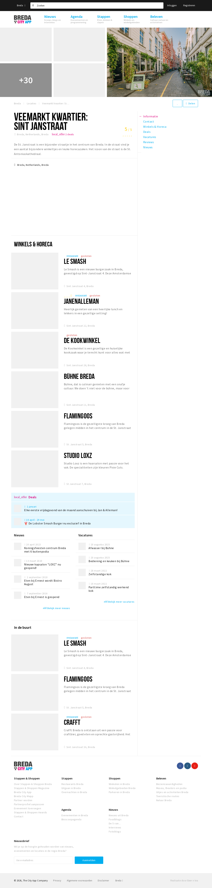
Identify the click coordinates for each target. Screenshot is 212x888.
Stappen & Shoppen (27, 778)
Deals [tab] (147, 132)
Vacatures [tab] (149, 137)
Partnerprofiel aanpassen (29, 804)
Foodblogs (115, 819)
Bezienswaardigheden (169, 784)
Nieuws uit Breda (119, 815)
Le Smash (75, 261)
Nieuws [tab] (148, 147)
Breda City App (23, 792)
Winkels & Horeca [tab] (155, 126)
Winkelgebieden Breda (122, 788)
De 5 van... (115, 823)
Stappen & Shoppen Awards (30, 812)
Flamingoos (78, 416)
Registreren (189, 5)
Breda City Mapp (23, 796)
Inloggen (172, 5)
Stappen (67, 778)
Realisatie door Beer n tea (184, 880)
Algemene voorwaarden (79, 880)
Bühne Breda (79, 376)
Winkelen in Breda (119, 784)
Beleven (161, 778)
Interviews (115, 827)
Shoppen (114, 778)
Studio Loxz (78, 455)
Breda (21, 5)
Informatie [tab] (150, 116)
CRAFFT (72, 722)
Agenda (66, 809)
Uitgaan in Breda (71, 788)
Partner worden (23, 800)
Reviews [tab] (148, 142)
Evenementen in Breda (74, 815)
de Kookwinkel (82, 340)
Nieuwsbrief (21, 841)
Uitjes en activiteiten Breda (172, 792)
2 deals (63, 134)
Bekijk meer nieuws (56, 608)
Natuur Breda (164, 800)
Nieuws (113, 809)
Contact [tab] (148, 121)
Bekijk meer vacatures (119, 601)
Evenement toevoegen (27, 808)
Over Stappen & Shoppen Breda (33, 784)
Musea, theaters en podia (171, 788)
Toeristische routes (167, 796)
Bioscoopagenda (71, 819)
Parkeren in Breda (119, 792)
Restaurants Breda (72, 784)
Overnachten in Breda (74, 792)
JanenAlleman (81, 301)
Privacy (57, 880)
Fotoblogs (115, 831)
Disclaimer (103, 880)
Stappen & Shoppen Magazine (31, 788)
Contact (18, 816)
